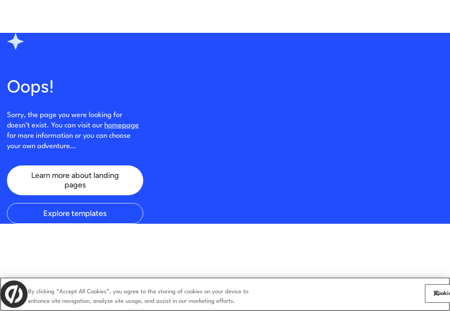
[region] (225, 294)
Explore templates (74, 213)
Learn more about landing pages (75, 180)
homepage (121, 125)
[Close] (436, 293)
